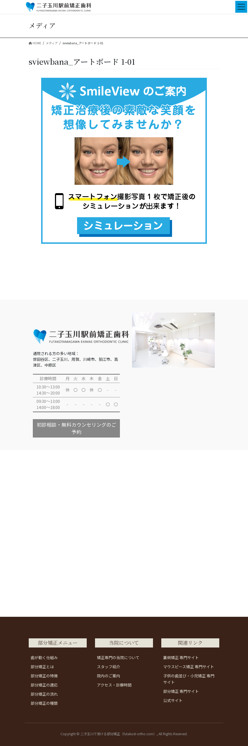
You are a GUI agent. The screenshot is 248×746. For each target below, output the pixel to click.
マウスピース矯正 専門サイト (188, 666)
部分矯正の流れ (44, 694)
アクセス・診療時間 (114, 685)
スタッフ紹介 (108, 666)
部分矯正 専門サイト (181, 691)
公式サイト (173, 700)
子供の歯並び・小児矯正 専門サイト (188, 679)
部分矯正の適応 (44, 685)
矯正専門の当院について (118, 657)
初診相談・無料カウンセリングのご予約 (76, 428)
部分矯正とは (42, 666)
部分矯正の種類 (44, 703)
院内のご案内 (108, 675)
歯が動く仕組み (44, 657)
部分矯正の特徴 (44, 675)
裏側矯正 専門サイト (181, 657)
